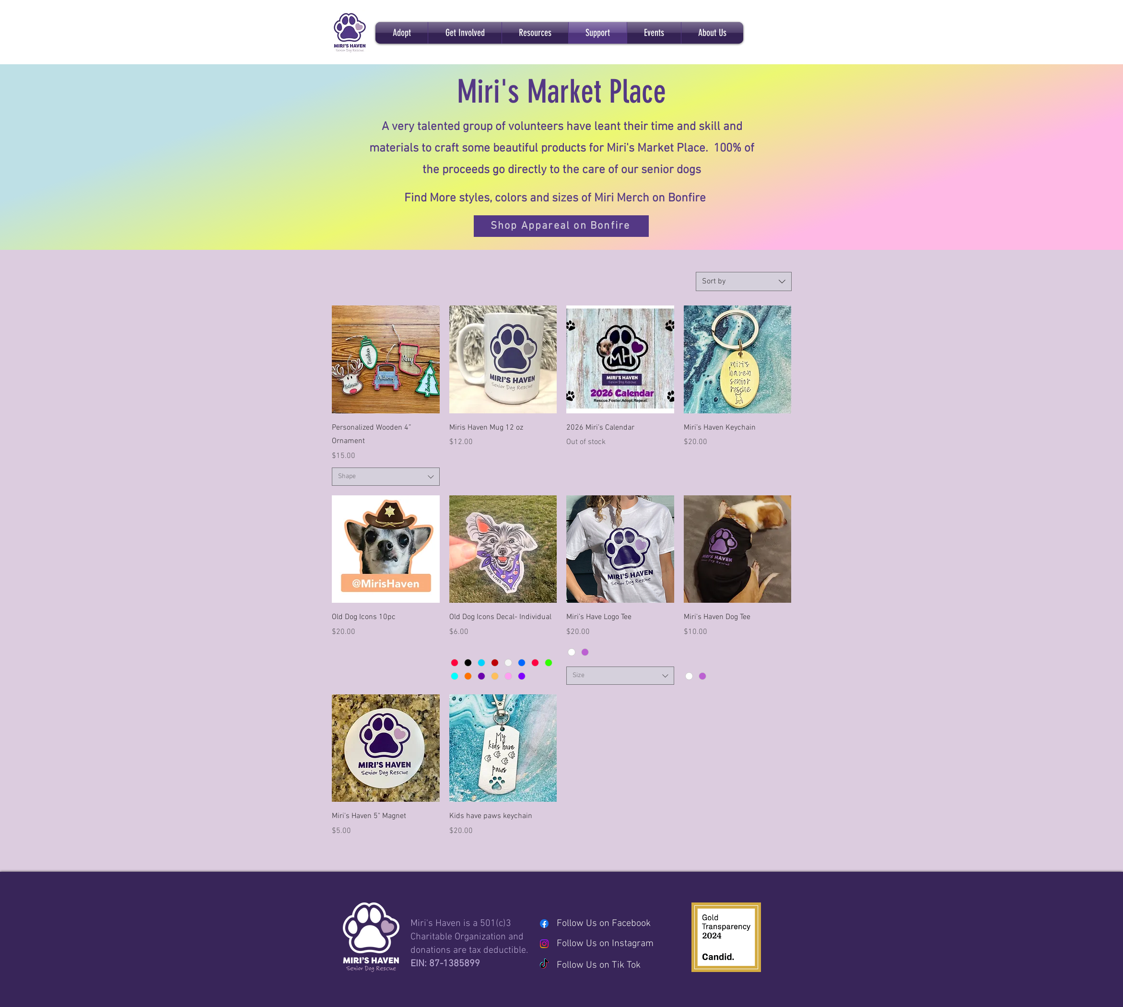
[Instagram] (544, 943)
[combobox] (744, 281)
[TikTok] (544, 964)
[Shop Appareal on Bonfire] (561, 226)
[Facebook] (544, 923)
